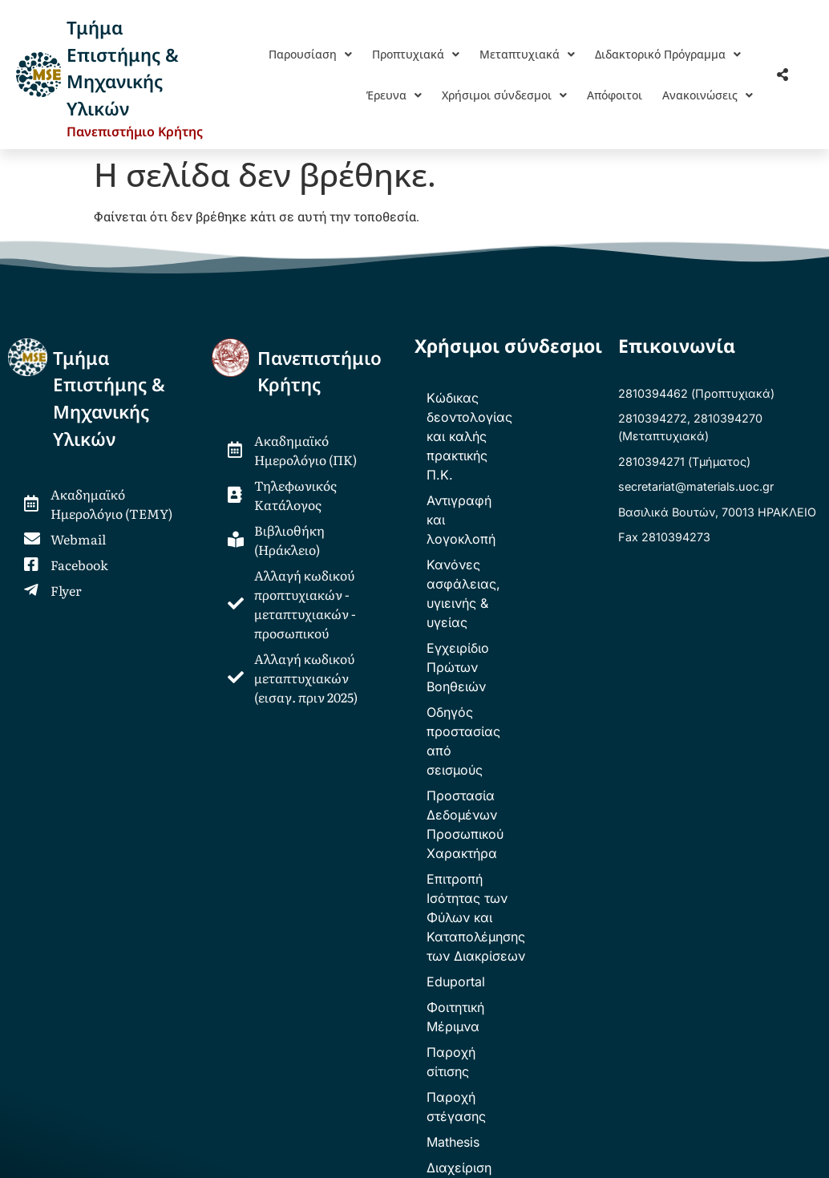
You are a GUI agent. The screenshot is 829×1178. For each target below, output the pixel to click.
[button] (310, 54)
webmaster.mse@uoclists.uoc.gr (233, 1032)
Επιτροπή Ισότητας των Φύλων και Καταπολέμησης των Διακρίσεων (511, 667)
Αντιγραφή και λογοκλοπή (507, 443)
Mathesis (453, 815)
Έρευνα (394, 95)
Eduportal (456, 712)
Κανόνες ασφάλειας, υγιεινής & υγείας (492, 478)
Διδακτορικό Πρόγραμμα (668, 54)
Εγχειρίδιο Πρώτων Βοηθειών (485, 522)
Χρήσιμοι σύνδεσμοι (504, 95)
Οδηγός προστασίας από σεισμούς (503, 567)
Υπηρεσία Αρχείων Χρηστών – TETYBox (514, 875)
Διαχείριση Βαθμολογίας (502, 840)
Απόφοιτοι (614, 95)
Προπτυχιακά (415, 54)
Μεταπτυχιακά (527, 54)
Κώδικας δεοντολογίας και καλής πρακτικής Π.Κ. (509, 407)
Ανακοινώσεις (707, 95)
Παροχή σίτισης (474, 763)
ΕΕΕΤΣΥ (309, 959)
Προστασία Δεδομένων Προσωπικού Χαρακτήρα (502, 612)
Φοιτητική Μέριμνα (484, 738)
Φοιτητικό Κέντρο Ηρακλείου (447, 959)
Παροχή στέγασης (483, 789)
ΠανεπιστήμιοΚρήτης (319, 372)
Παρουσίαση (310, 54)
